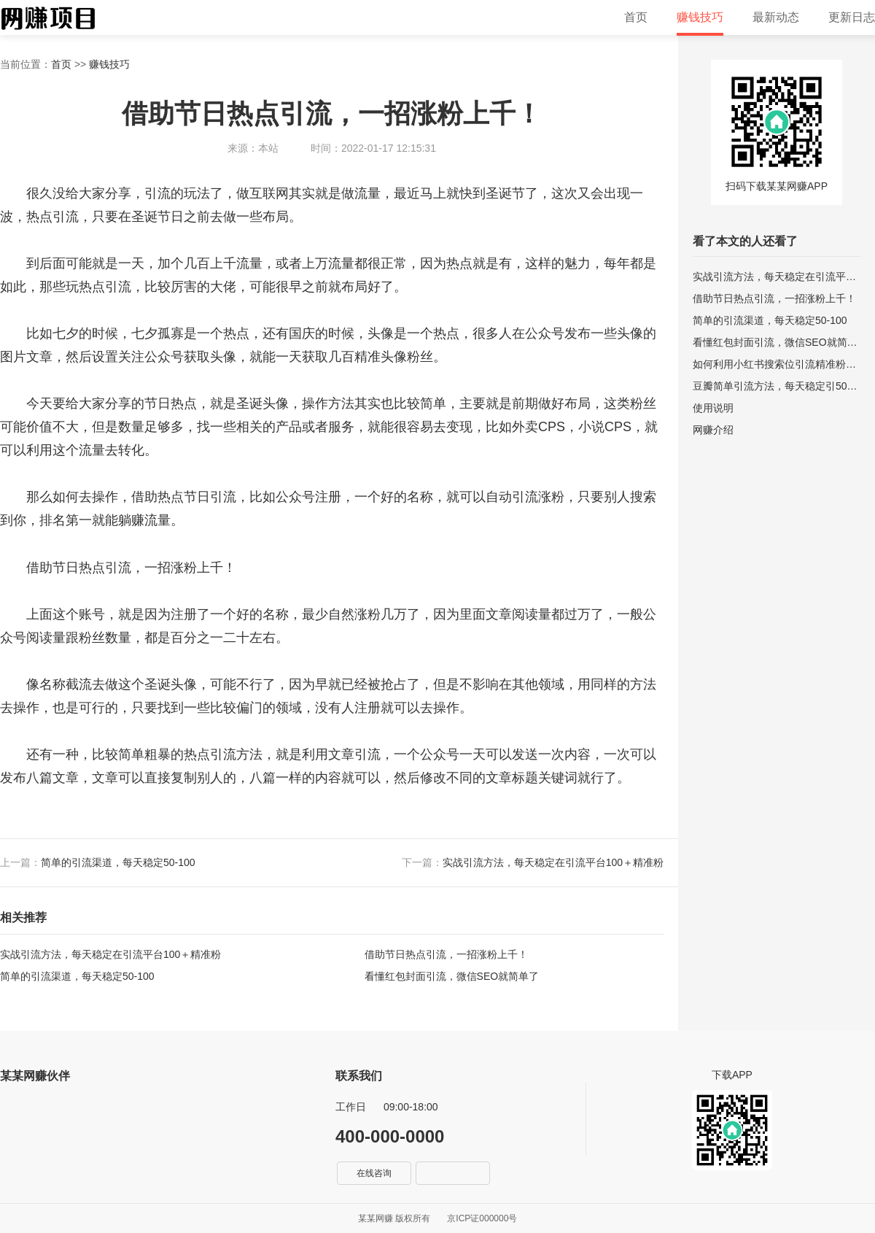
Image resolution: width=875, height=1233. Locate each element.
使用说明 (713, 408)
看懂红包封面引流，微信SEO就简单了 (452, 976)
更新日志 (851, 17)
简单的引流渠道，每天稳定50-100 (118, 862)
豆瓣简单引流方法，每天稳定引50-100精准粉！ (776, 386)
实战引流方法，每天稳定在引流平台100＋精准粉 (553, 862)
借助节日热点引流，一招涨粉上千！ (446, 954)
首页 (636, 17)
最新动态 (775, 17)
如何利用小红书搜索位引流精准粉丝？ (776, 364)
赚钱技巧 (700, 17)
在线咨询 (374, 1173)
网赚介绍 (713, 430)
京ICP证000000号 (482, 1218)
